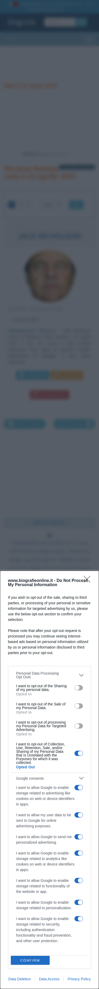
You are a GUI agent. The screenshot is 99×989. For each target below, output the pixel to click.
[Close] (89, 581)
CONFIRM (30, 960)
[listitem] (49, 675)
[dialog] (49, 780)
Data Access (49, 979)
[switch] (78, 687)
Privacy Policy (79, 979)
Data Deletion (19, 979)
